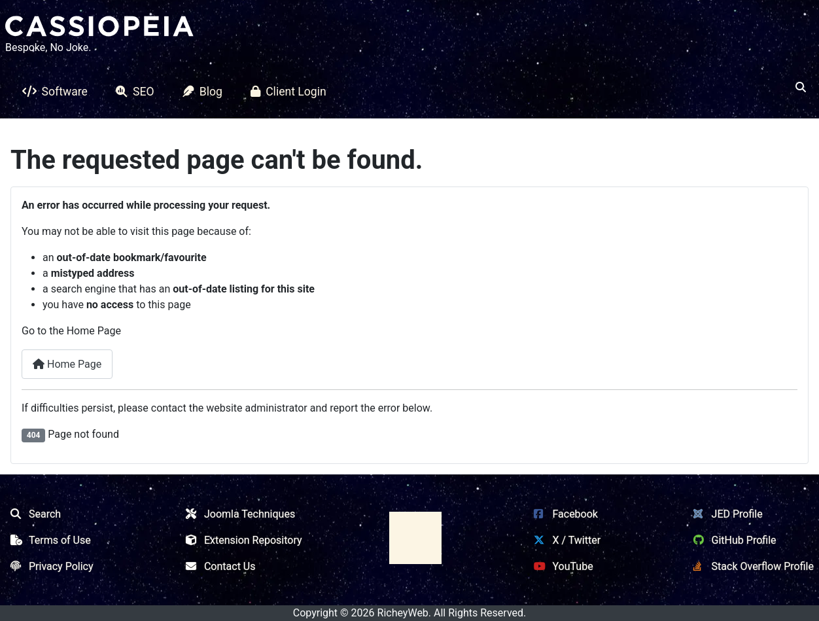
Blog (199, 91)
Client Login (285, 91)
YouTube (561, 566)
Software (52, 91)
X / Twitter (565, 540)
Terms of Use (48, 540)
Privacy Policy (49, 566)
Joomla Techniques (238, 514)
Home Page (67, 364)
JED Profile (725, 514)
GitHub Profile (732, 540)
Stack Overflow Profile (751, 566)
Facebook (563, 514)
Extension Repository (241, 540)
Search (33, 514)
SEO (132, 91)
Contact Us (218, 566)
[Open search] (801, 88)
